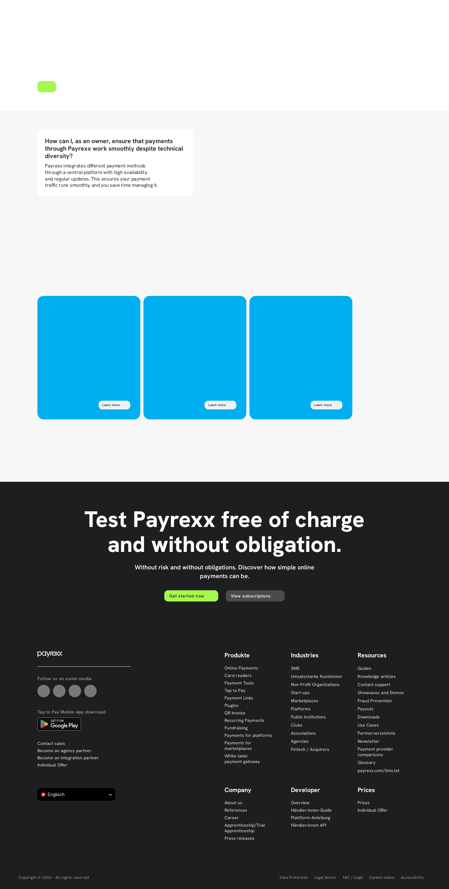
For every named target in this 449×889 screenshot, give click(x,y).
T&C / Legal (352, 877)
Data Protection (294, 877)
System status (382, 877)
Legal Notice (325, 877)
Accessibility (412, 877)
